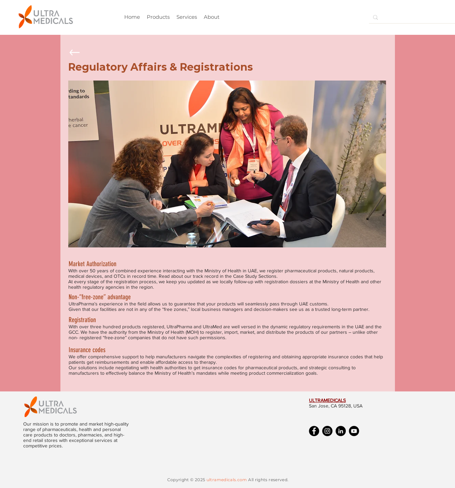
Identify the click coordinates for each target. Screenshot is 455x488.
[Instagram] (327, 431)
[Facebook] (314, 431)
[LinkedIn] (341, 431)
